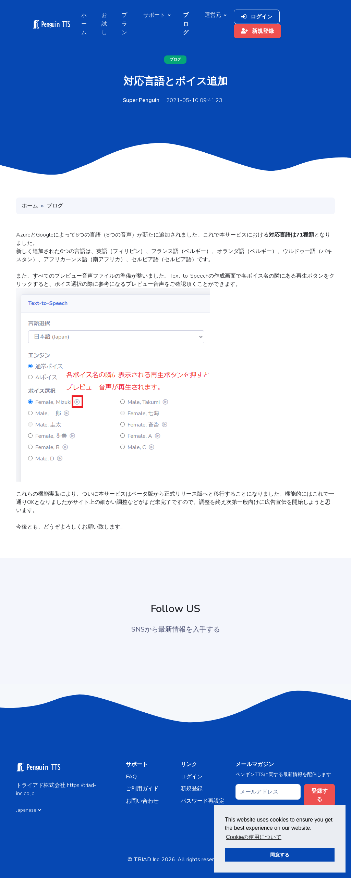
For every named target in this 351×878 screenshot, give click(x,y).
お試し (104, 23)
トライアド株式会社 (41, 785)
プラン (124, 23)
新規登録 (257, 31)
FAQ (131, 776)
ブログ (175, 59)
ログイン (257, 17)
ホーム (84, 23)
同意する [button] (279, 854)
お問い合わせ (142, 801)
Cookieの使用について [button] (253, 837)
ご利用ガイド (142, 788)
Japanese (28, 810)
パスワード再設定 (203, 801)
